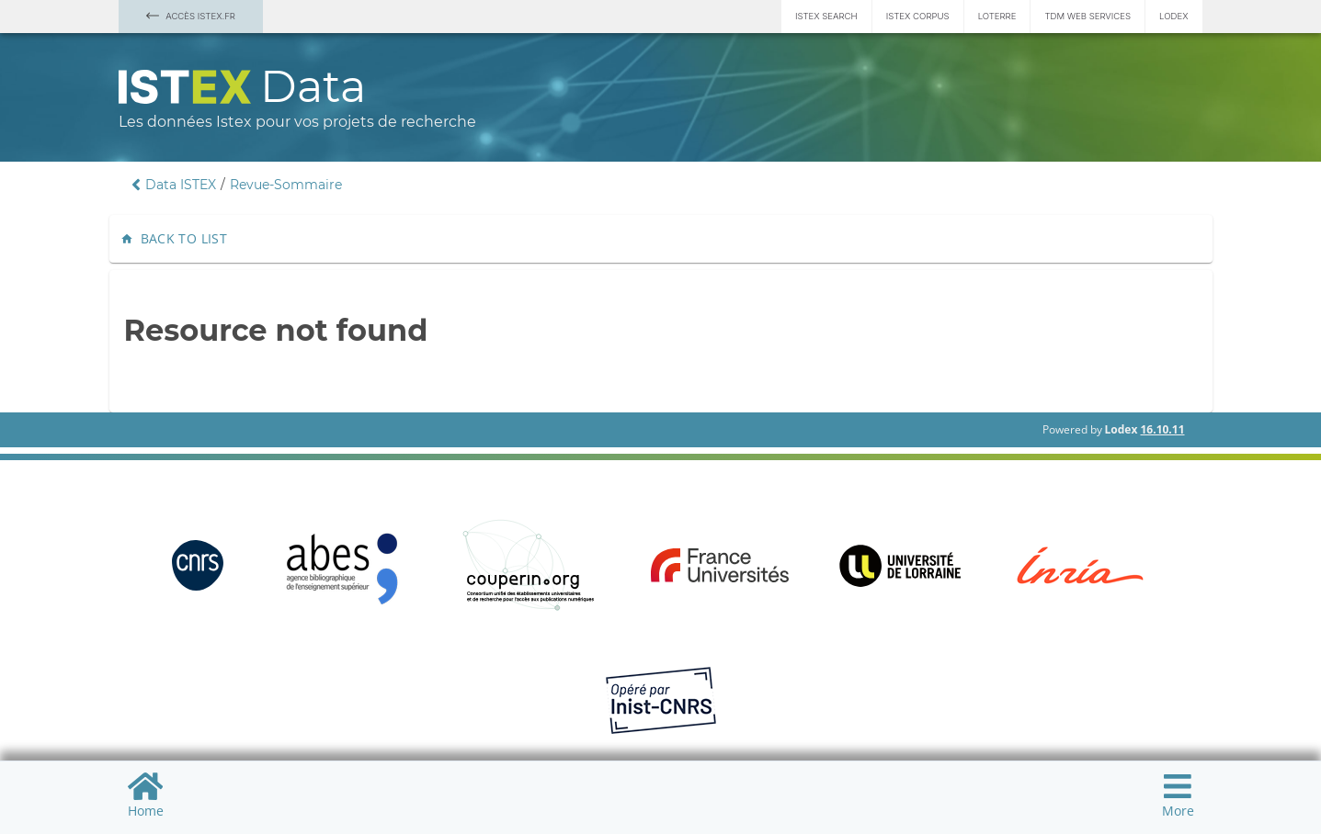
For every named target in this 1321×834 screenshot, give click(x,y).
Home (146, 795)
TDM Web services (1087, 16)
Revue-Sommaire (286, 184)
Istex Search (826, 16)
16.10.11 (1162, 429)
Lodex (1173, 16)
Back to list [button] (176, 239)
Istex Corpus (918, 16)
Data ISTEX (180, 184)
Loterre (997, 16)
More (1178, 795)
